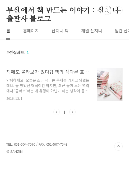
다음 (72, 112)
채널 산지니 (91, 30)
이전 (56, 112)
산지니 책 (60, 30)
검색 (107, 11)
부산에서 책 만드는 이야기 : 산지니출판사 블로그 (62, 11)
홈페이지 (31, 30)
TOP (118, 146)
